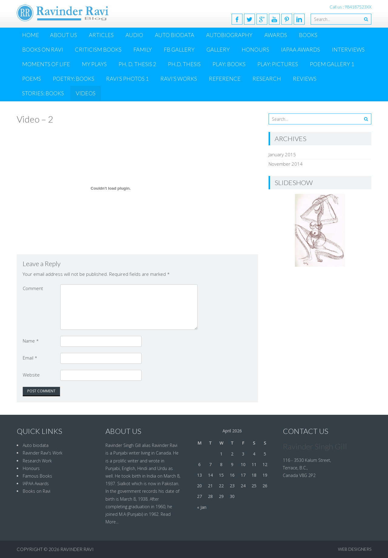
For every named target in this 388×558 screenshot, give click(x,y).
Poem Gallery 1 (332, 64)
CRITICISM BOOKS (98, 49)
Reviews (304, 78)
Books (308, 35)
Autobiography (229, 35)
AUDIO (134, 35)
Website (31, 375)
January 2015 (282, 154)
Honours (255, 49)
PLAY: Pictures (277, 64)
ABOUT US (63, 35)
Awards (275, 35)
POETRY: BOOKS (73, 78)
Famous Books (37, 476)
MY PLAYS (94, 64)
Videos (85, 93)
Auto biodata (35, 445)
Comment (33, 288)
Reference (225, 78)
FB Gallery (179, 49)
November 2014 (286, 164)
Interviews (348, 49)
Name (31, 341)
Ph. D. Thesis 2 (137, 64)
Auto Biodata (174, 35)
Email (30, 358)
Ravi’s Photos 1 (127, 78)
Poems (31, 78)
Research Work (37, 461)
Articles (101, 35)
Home (30, 35)
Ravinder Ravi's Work (42, 453)
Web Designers (354, 549)
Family (142, 49)
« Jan (201, 507)
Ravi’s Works (178, 78)
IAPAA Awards (300, 49)
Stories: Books (43, 93)
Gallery (218, 49)
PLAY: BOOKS (229, 64)
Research (267, 78)
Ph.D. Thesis (184, 64)
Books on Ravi (42, 49)
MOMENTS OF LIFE (46, 64)
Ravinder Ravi (77, 549)
